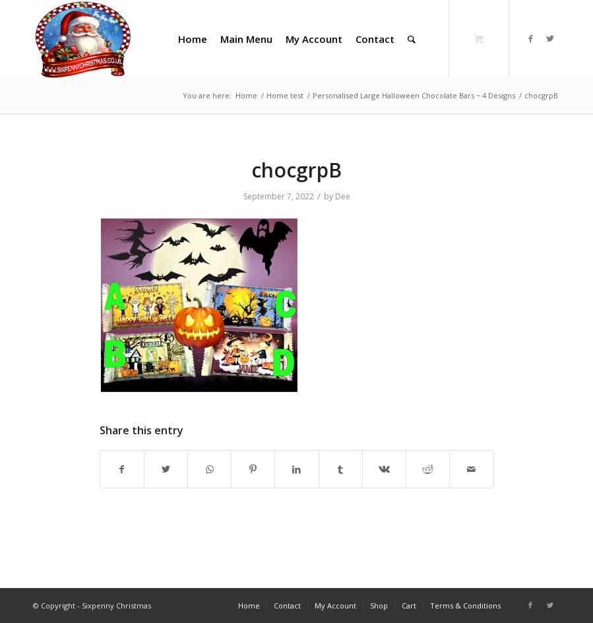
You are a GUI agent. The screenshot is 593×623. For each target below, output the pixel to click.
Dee (342, 196)
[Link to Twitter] (550, 38)
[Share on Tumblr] (340, 469)
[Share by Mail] (471, 469)
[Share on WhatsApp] (209, 469)
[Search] (411, 39)
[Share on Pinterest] (253, 469)
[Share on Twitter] (165, 469)
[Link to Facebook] (530, 38)
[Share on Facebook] (122, 469)
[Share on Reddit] (427, 469)
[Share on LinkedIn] (296, 469)
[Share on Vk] (384, 469)
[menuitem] (193, 39)
